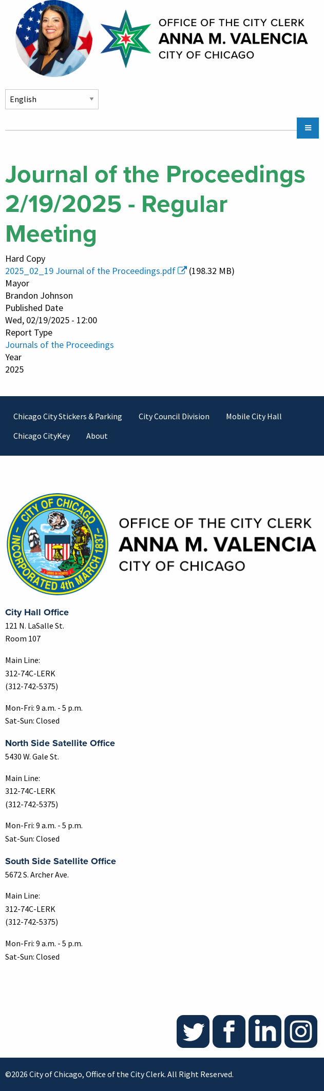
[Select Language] (52, 99)
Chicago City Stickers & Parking (67, 416)
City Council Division (174, 416)
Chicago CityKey (41, 436)
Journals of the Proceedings (59, 344)
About (97, 436)
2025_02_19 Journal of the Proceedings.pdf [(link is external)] (96, 271)
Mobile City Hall (254, 416)
